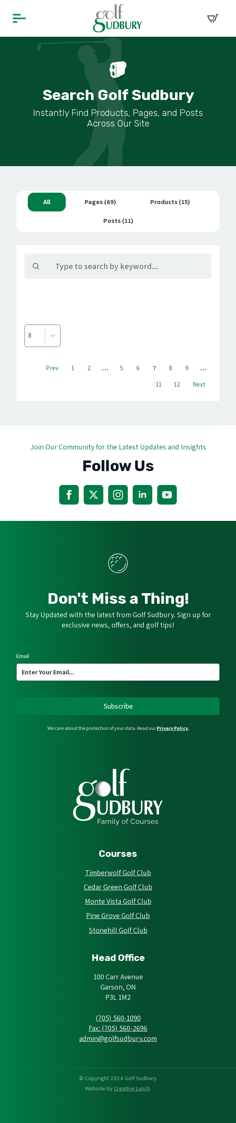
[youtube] (167, 495)
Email (22, 656)
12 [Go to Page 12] (177, 384)
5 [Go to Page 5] (121, 368)
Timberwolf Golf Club (118, 872)
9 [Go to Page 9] (187, 368)
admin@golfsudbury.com (118, 1038)
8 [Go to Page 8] (170, 368)
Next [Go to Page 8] (199, 384)
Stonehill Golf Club (118, 930)
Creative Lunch (132, 1088)
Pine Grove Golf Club (118, 915)
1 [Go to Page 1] (72, 368)
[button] (47, 202)
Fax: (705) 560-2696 (118, 1028)
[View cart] (213, 18)
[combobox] (35, 336)
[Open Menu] (19, 18)
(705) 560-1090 (118, 1018)
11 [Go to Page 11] (159, 384)
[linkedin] (142, 495)
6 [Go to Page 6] (138, 368)
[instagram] (118, 495)
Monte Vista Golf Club (118, 901)
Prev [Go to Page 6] (52, 368)
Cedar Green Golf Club (118, 887)
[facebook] (69, 495)
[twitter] (93, 495)
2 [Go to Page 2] (89, 368)
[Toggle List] (52, 336)
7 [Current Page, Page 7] (154, 368)
